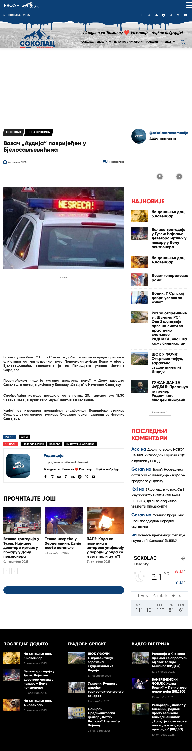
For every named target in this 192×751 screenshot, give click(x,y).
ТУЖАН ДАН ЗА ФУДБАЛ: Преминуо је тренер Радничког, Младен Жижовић (169, 351)
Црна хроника (39, 132)
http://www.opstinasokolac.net (66, 462)
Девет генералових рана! (170, 266)
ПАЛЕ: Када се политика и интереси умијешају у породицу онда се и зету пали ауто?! (105, 546)
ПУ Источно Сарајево (80, 444)
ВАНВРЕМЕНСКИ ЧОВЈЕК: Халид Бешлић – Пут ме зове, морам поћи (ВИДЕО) (170, 656)
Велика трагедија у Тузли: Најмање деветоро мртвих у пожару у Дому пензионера (20, 546)
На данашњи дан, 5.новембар (164, 212)
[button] (182, 42)
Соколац (14, 132)
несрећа (55, 444)
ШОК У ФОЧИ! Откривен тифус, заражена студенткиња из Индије (169, 331)
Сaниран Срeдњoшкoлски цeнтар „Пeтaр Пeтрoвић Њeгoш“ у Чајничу (105, 676)
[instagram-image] (141, 157)
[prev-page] (7, 568)
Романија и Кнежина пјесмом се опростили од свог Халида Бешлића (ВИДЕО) (170, 633)
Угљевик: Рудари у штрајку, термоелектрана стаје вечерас (104, 653)
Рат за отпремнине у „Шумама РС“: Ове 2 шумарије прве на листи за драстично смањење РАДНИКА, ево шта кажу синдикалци (169, 310)
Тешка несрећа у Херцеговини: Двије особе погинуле (61, 542)
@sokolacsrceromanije (169, 133)
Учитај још (160, 367)
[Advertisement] (96, 85)
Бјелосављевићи (33, 444)
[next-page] (15, 568)
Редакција (54, 455)
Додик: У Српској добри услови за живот (169, 285)
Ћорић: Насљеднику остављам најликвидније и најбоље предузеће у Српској (158, 431)
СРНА (24, 437)
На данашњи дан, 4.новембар (164, 250)
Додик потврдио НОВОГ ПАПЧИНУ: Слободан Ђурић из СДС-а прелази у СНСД (159, 411)
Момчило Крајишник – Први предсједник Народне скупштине (159, 476)
